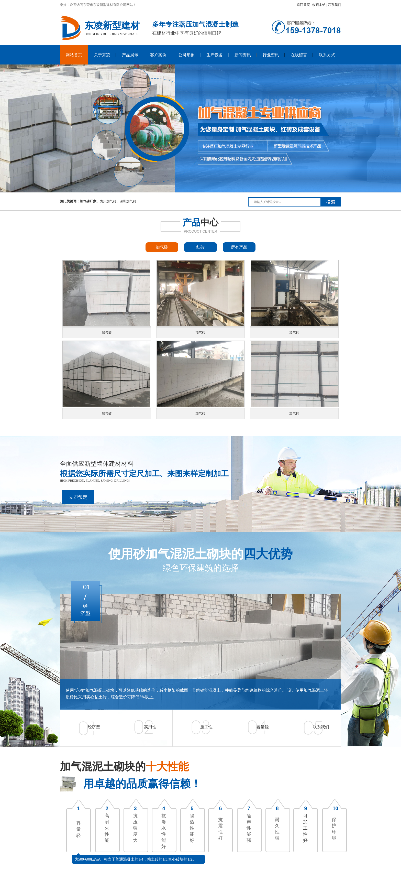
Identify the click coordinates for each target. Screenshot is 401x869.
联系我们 (334, 5)
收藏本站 (319, 5)
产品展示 (130, 55)
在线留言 (299, 55)
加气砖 (162, 247)
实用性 (150, 727)
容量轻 (263, 727)
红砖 (200, 247)
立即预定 (78, 497)
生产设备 (214, 55)
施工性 (206, 727)
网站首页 (74, 55)
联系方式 (327, 55)
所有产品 (239, 247)
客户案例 (158, 55)
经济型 (94, 727)
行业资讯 (271, 55)
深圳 (123, 201)
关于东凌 (102, 55)
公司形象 (186, 55)
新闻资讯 (243, 55)
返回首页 (303, 5)
